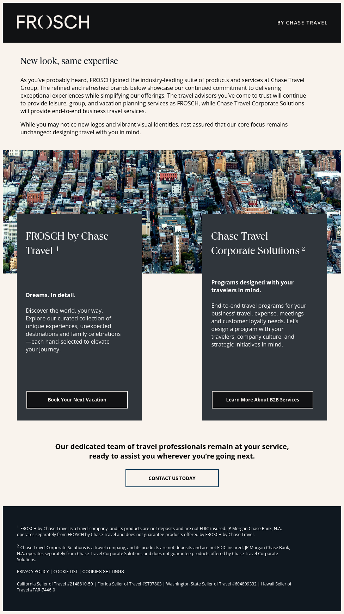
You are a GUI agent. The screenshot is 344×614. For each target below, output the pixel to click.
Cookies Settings (103, 571)
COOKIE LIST (65, 572)
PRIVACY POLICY (33, 572)
